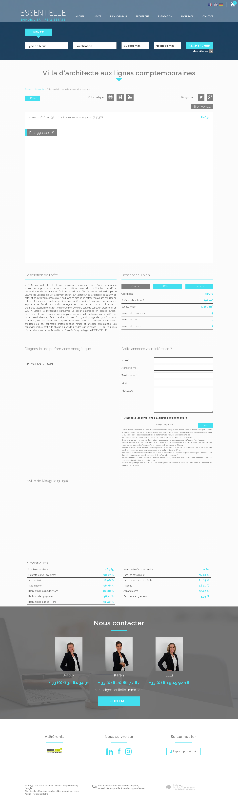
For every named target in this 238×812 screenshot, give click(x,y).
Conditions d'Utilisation (199, 463)
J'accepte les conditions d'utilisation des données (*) (155, 417)
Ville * (124, 383)
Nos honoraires (64, 791)
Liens (76, 791)
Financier (199, 286)
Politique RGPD (40, 794)
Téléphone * (129, 375)
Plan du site (30, 791)
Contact (207, 16)
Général (135, 286)
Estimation (165, 16)
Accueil (80, 16)
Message (127, 390)
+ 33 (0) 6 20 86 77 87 (119, 682)
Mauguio (39, 89)
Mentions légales (46, 791)
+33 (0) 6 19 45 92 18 (169, 682)
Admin (28, 794)
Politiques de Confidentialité (170, 463)
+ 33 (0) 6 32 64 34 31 (69, 682)
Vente (97, 16)
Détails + (167, 286)
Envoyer (205, 425)
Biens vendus (118, 16)
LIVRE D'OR (187, 16)
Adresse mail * (130, 367)
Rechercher (199, 45)
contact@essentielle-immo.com (119, 690)
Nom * (125, 360)
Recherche (142, 16)
